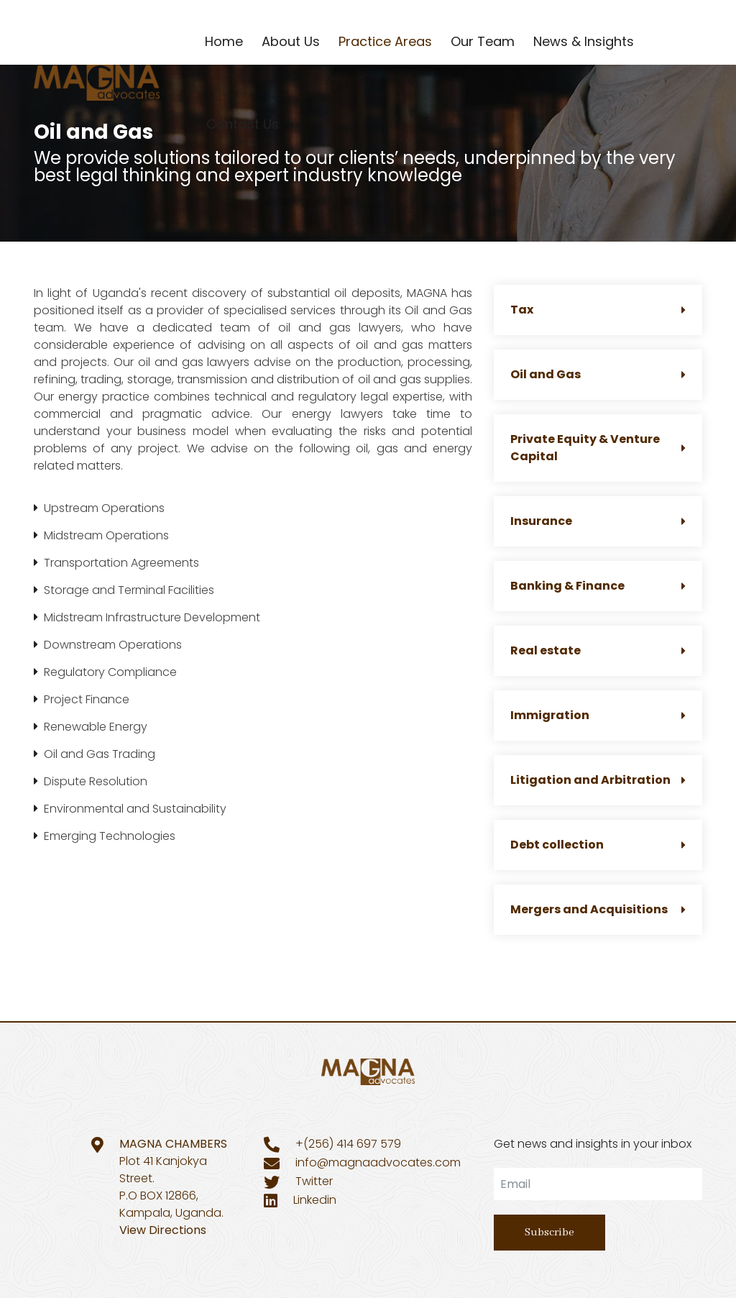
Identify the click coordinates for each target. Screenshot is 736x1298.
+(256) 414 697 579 (348, 1143)
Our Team (483, 41)
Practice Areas (385, 41)
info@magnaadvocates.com (378, 1162)
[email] (598, 1184)
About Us (291, 41)
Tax (598, 309)
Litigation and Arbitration (598, 780)
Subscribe (549, 1232)
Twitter (314, 1181)
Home (224, 41)
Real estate (598, 650)
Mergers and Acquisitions (598, 909)
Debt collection (598, 844)
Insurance (598, 521)
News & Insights (583, 41)
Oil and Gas (598, 374)
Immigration (598, 715)
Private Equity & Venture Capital (598, 448)
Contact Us (242, 124)
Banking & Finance (598, 585)
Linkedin (314, 1200)
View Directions (162, 1230)
